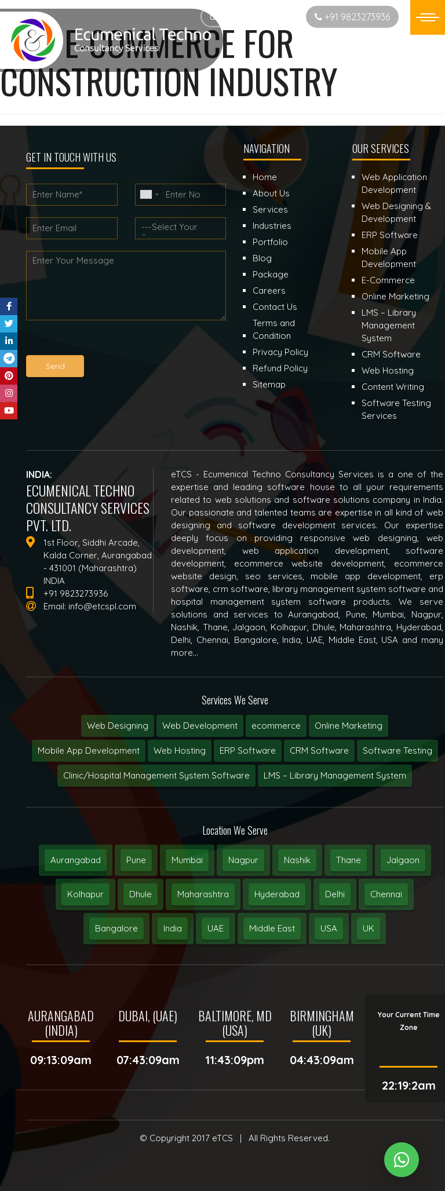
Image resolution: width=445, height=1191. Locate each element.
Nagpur (243, 859)
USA (328, 928)
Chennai (386, 894)
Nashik (297, 859)
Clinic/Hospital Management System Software (156, 775)
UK (368, 928)
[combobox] (149, 194)
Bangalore (116, 928)
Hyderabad (277, 894)
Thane (348, 859)
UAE (215, 928)
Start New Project (251, 16)
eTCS (222, 1137)
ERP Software (248, 750)
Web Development (200, 725)
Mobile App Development (89, 750)
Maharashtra (203, 894)
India (172, 928)
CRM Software (319, 750)
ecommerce (276, 725)
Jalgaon (403, 859)
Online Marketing (348, 725)
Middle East (272, 928)
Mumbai (187, 859)
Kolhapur (85, 894)
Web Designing (117, 725)
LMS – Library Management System (335, 775)
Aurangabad (75, 859)
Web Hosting (180, 750)
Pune (136, 859)
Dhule (140, 894)
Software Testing (397, 750)
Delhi (335, 894)
